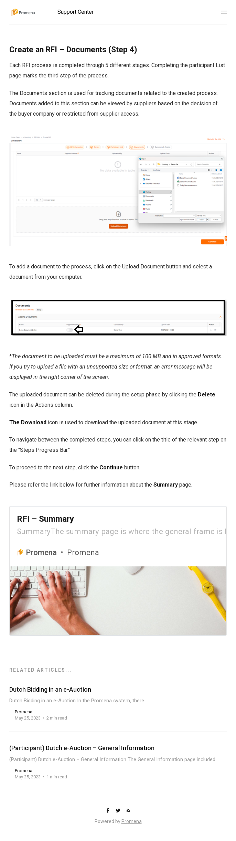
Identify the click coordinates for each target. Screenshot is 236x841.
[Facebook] (108, 811)
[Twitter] (118, 811)
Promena (131, 821)
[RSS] (128, 811)
